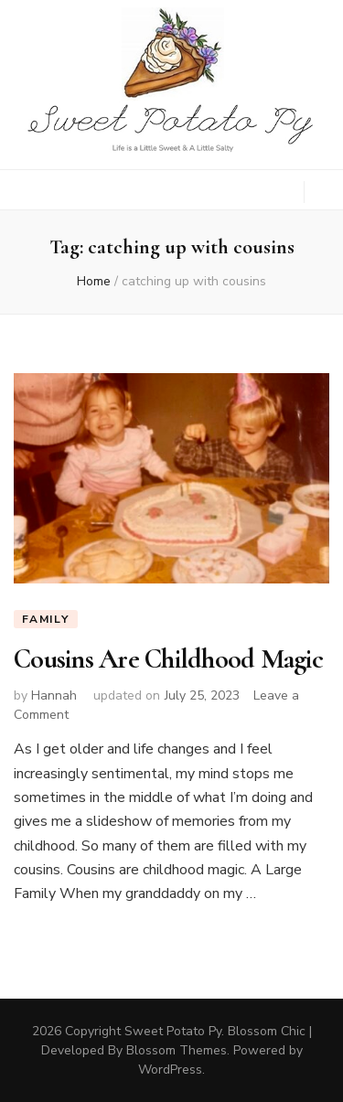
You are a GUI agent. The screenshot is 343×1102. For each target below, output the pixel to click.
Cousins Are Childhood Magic (168, 659)
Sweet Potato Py (172, 1031)
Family (46, 619)
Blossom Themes (176, 1050)
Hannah (54, 695)
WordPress (170, 1069)
